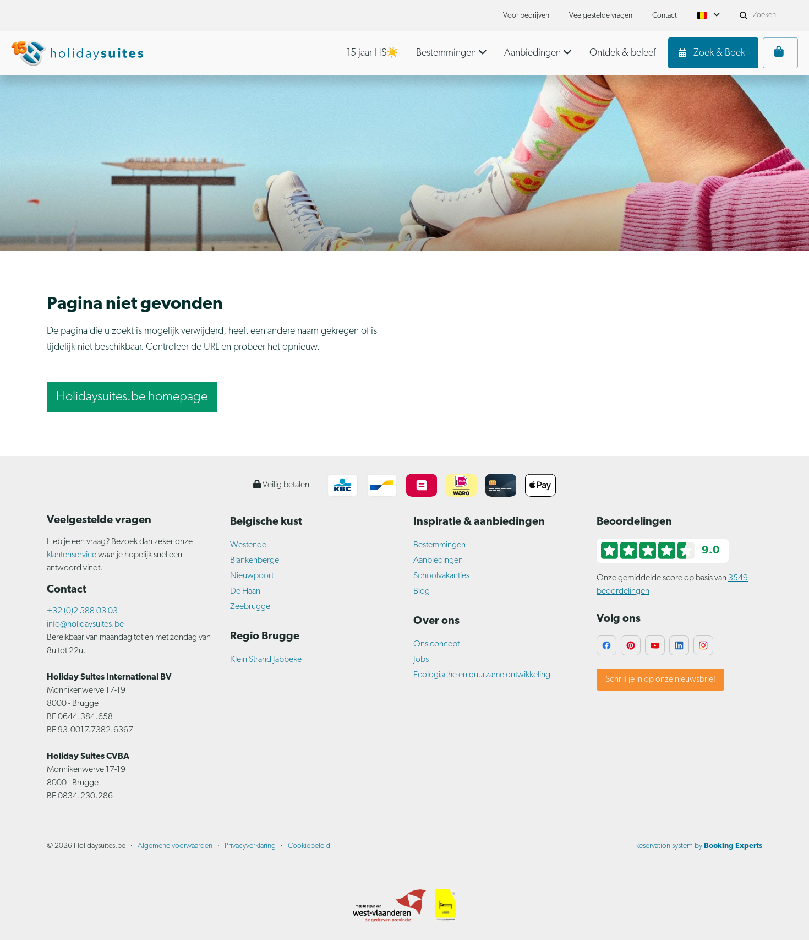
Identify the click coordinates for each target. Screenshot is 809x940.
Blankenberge (254, 560)
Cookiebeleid (309, 846)
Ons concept (436, 644)
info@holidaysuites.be (85, 624)
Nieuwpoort (252, 576)
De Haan (245, 591)
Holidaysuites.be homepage (131, 397)
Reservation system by (698, 846)
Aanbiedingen (438, 560)
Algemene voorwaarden (175, 846)
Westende (248, 545)
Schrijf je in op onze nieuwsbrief (660, 679)
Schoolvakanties (441, 576)
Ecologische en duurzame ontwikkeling (481, 675)
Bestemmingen (439, 545)
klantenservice (71, 555)
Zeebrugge (250, 606)
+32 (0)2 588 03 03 (82, 611)
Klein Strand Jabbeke (266, 659)
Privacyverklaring (250, 846)
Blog (421, 591)
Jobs (421, 659)
